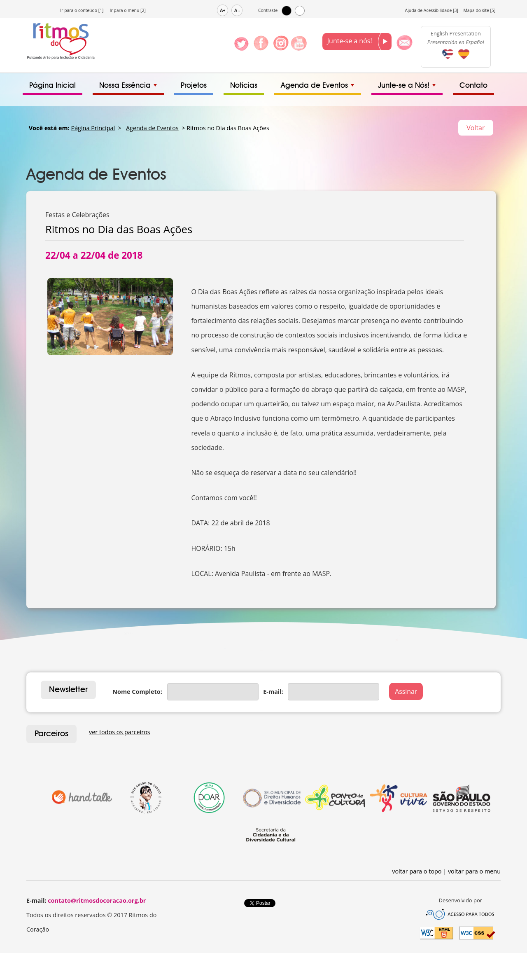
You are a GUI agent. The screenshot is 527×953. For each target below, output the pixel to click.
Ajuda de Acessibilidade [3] (431, 10)
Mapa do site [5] (479, 10)
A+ (222, 10)
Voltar (475, 127)
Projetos (194, 85)
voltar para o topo (416, 871)
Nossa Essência (128, 85)
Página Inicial (52, 85)
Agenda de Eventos (317, 85)
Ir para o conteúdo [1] (81, 10)
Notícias (243, 85)
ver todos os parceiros (119, 732)
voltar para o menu (474, 871)
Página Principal (93, 128)
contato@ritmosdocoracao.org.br (97, 900)
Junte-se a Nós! (407, 85)
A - (237, 10)
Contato (473, 85)
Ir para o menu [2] (128, 10)
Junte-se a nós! (357, 40)
